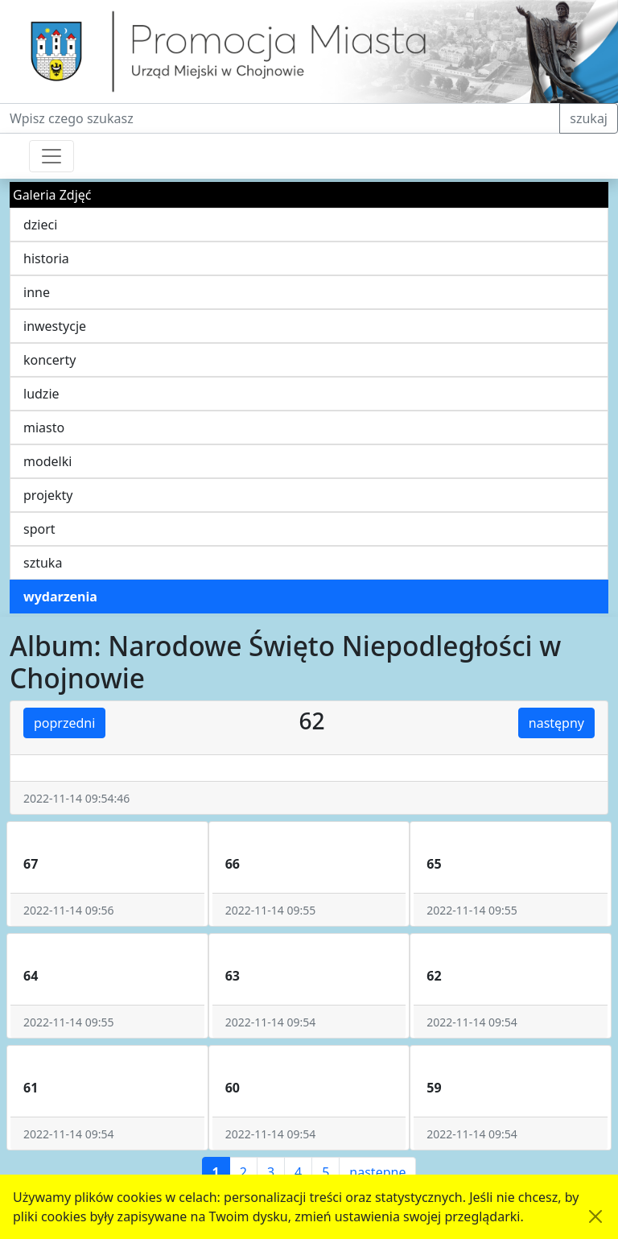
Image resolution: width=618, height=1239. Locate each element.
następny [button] (556, 723)
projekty (47, 495)
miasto (43, 427)
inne (36, 292)
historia (46, 258)
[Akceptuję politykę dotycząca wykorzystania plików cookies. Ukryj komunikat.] (595, 1216)
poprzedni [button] (64, 723)
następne (377, 1172)
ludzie (41, 394)
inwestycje (54, 326)
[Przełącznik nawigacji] (51, 156)
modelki (47, 461)
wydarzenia (60, 596)
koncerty (49, 360)
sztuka (42, 563)
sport (39, 529)
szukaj (589, 118)
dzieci (40, 224)
